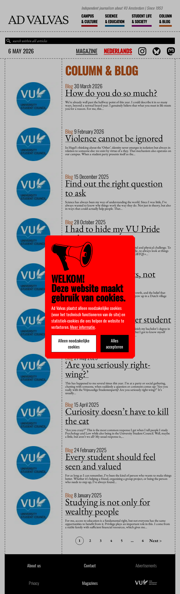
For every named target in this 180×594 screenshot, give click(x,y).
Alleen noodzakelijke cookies (74, 343)
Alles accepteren (114, 343)
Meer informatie (82, 327)
